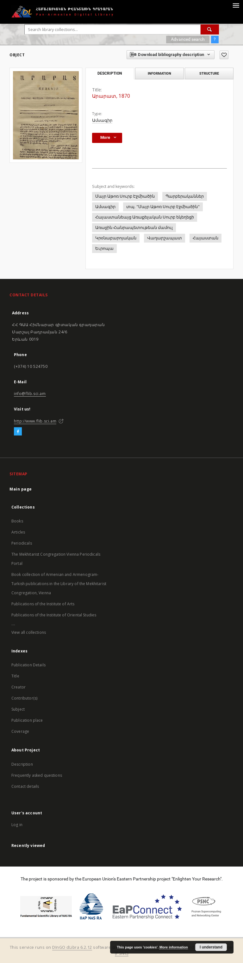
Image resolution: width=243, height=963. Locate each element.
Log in (16, 824)
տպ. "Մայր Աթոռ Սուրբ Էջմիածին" (163, 206)
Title (15, 676)
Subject (18, 709)
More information (173, 947)
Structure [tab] (209, 73)
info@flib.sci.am (30, 393)
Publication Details (28, 665)
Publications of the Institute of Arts (43, 604)
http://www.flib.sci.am (35, 421)
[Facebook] (18, 432)
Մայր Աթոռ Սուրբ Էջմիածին (125, 196)
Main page (20, 489)
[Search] (210, 29)
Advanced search (188, 39)
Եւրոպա (104, 248)
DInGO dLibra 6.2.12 (72, 947)
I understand (211, 947)
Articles (18, 532)
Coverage (20, 731)
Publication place (27, 720)
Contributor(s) (24, 698)
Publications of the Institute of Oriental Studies (53, 615)
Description (22, 764)
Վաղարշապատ (164, 238)
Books (17, 521)
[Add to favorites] (224, 55)
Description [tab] (109, 73)
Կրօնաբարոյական (115, 238)
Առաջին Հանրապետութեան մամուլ (134, 227)
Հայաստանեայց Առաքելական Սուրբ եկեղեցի (144, 217)
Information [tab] (159, 73)
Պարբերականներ (184, 196)
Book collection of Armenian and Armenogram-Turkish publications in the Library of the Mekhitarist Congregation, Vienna (58, 584)
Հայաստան (205, 238)
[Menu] (235, 5)
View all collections (28, 632)
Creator (18, 687)
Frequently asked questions (36, 775)
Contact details (25, 786)
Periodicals (21, 543)
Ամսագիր (102, 120)
